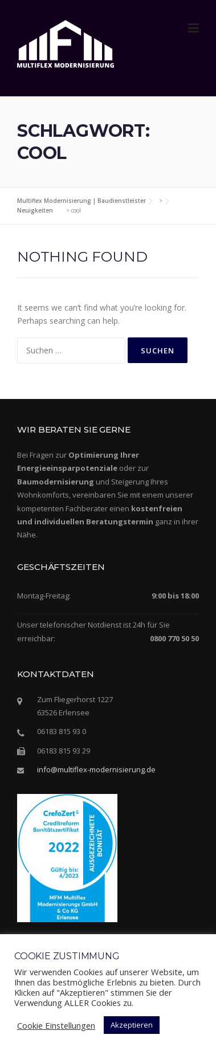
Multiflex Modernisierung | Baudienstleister (81, 201)
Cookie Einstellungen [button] (56, 1025)
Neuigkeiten (35, 210)
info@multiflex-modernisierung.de (96, 769)
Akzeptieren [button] (132, 1025)
